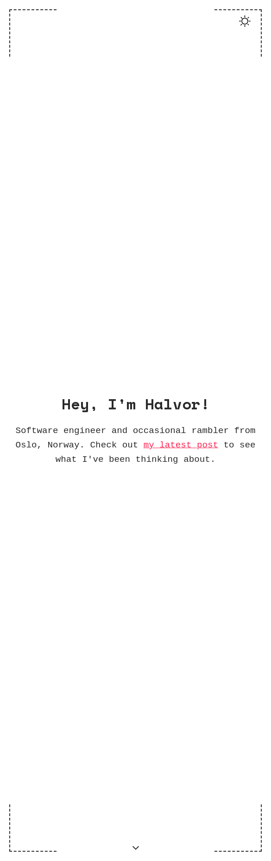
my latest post (181, 444)
